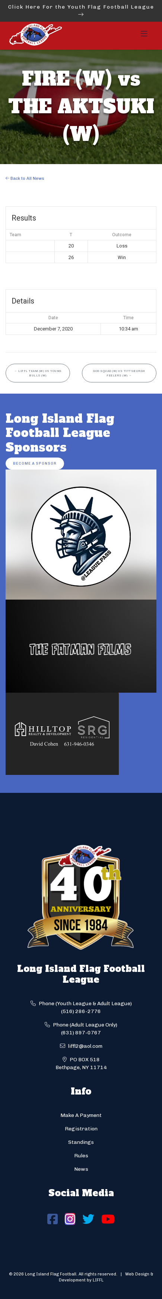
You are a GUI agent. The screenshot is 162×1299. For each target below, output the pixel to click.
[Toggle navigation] (144, 35)
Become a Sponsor (35, 463)
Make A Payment (81, 1115)
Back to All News (25, 178)
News (81, 1169)
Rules (81, 1155)
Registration (81, 1129)
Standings (81, 1142)
